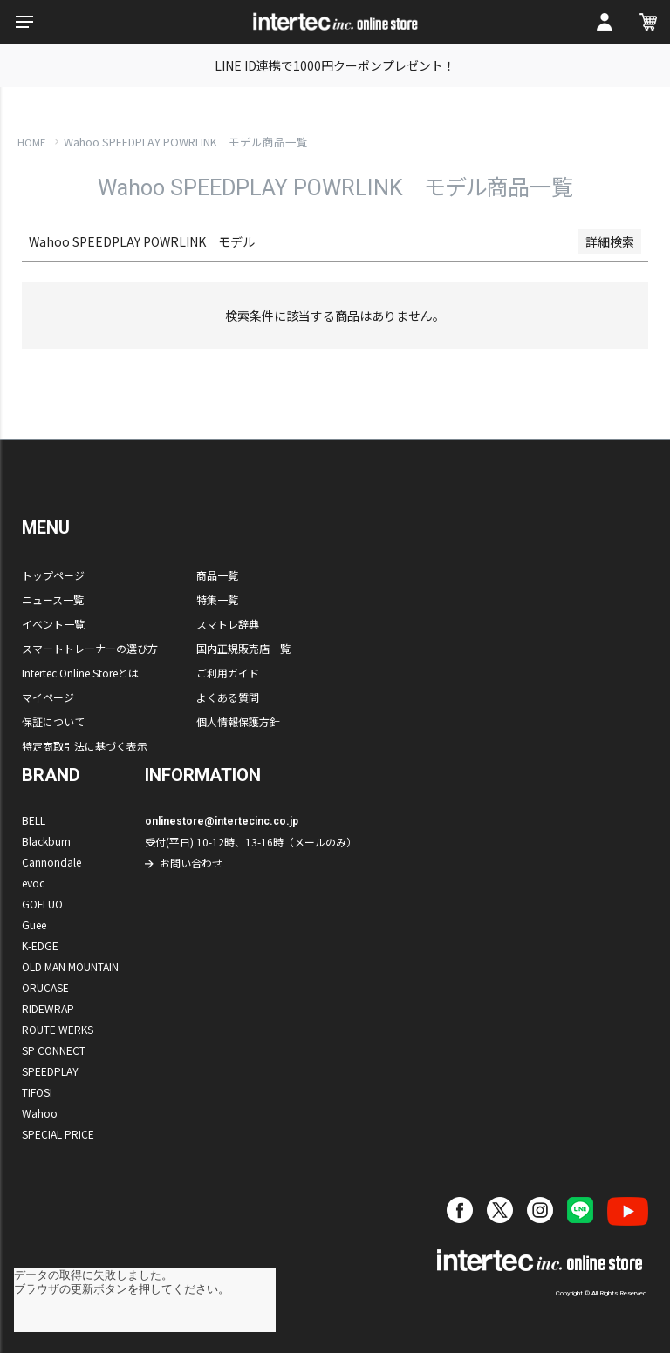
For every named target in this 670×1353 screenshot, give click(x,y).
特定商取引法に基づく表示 (84, 745)
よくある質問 (227, 697)
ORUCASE (45, 987)
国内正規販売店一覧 (243, 648)
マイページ (48, 697)
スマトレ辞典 (227, 623)
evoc (33, 882)
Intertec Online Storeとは (80, 672)
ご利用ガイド (227, 672)
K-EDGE (40, 945)
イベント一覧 (53, 623)
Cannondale (51, 861)
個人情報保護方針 (238, 721)
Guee (34, 924)
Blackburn (46, 840)
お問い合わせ (191, 862)
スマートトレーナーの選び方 (90, 648)
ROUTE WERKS (57, 1029)
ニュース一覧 (53, 599)
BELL (33, 819)
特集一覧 (217, 599)
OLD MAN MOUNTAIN (70, 966)
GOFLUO (42, 903)
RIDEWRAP (48, 1008)
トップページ (53, 575)
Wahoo (40, 1112)
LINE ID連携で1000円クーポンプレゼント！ (335, 65)
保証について (53, 721)
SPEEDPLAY (50, 1071)
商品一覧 (217, 575)
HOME (31, 142)
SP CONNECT (53, 1050)
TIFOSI (37, 1091)
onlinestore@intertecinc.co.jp (221, 821)
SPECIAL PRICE (58, 1133)
